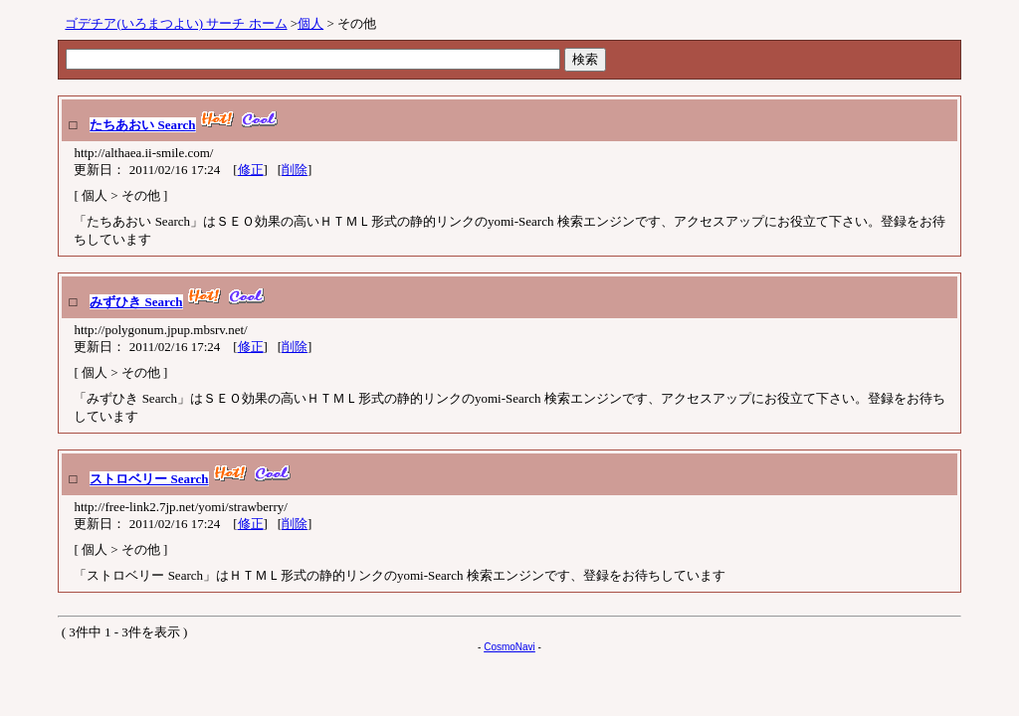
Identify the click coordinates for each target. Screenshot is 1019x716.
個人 (310, 23)
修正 (251, 169)
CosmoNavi (509, 646)
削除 (294, 169)
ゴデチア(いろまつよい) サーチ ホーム (176, 23)
